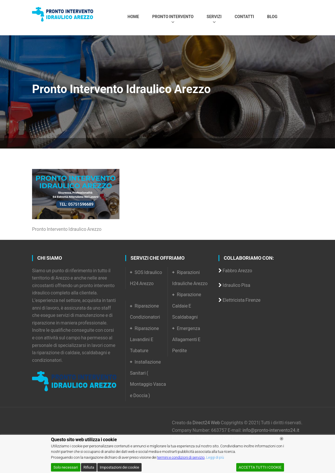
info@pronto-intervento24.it (270, 430)
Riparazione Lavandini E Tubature (144, 340)
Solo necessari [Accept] (66, 467)
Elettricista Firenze (241, 300)
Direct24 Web (207, 422)
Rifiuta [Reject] (88, 467)
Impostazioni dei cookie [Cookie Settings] (119, 467)
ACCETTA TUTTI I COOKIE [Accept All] (260, 467)
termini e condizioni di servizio (181, 457)
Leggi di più (216, 457)
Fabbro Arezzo (237, 270)
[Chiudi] (281, 438)
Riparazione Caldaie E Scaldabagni (186, 306)
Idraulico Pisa (236, 285)
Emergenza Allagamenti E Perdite (186, 340)
